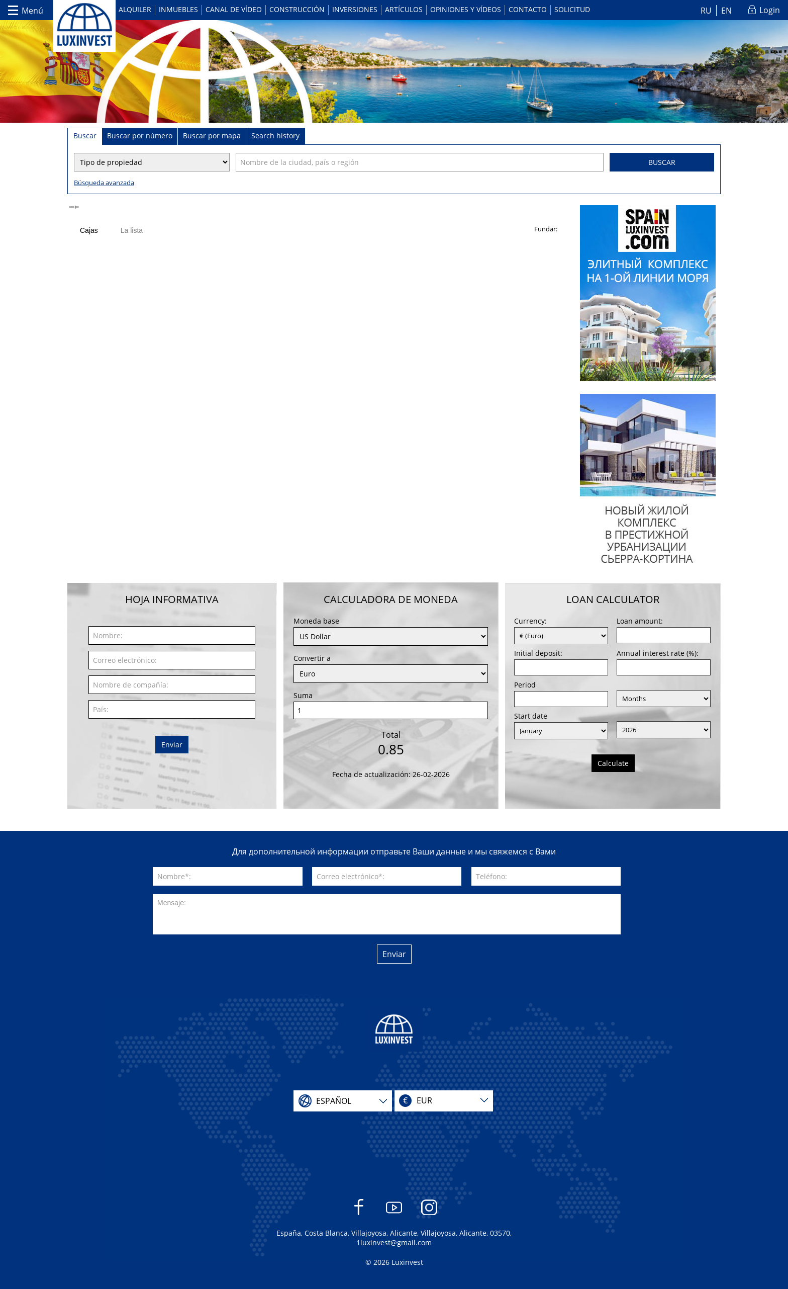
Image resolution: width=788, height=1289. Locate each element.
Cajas (89, 230)
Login (769, 10)
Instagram (429, 1212)
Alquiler (135, 9)
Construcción (297, 9)
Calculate (613, 763)
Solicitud (572, 9)
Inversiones (354, 9)
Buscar (661, 162)
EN (726, 10)
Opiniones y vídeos (465, 9)
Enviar (171, 744)
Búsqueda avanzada (104, 182)
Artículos (404, 9)
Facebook (359, 1212)
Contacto (528, 9)
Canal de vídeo (234, 9)
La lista (132, 230)
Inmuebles (178, 9)
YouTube (394, 1212)
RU (706, 10)
